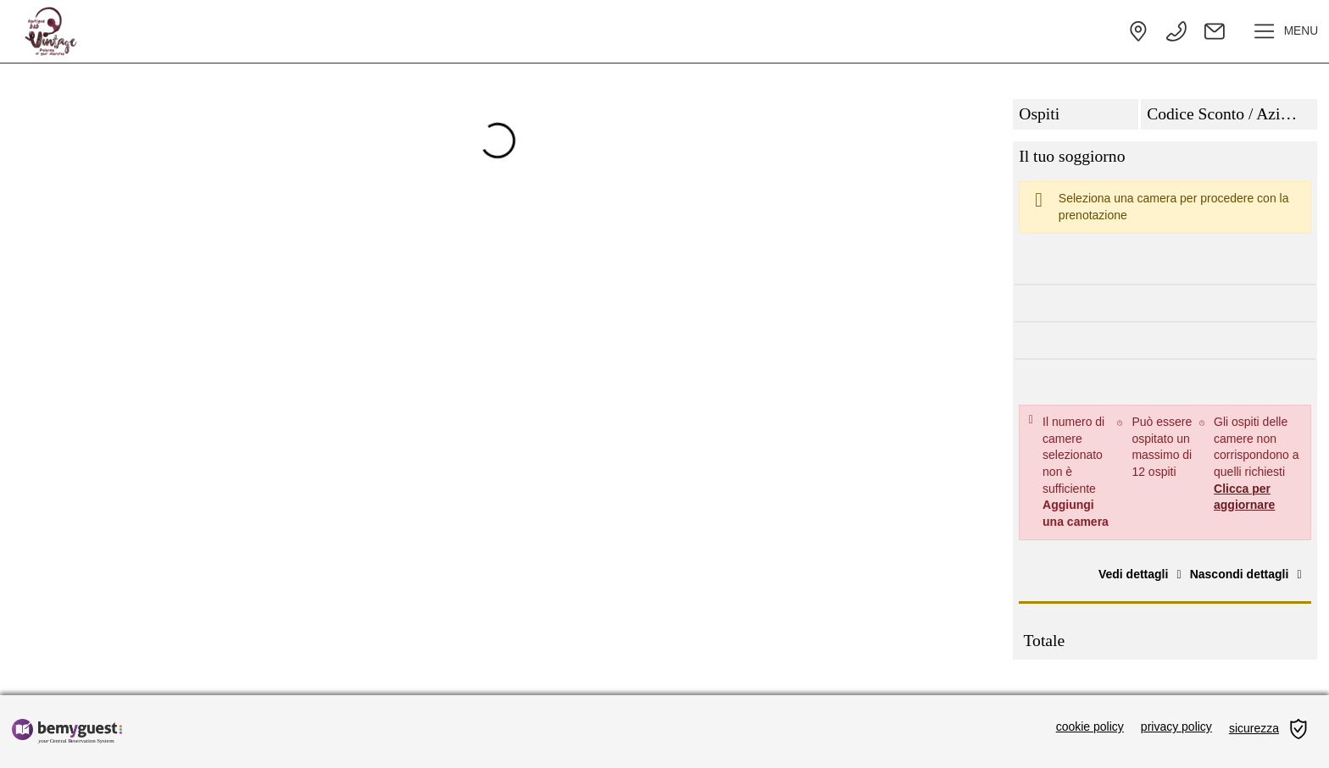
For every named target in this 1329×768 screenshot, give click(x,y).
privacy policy (1176, 726)
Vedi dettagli (1142, 574)
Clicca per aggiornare (1244, 497)
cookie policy (1090, 726)
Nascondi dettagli (1248, 574)
